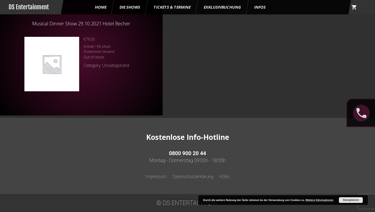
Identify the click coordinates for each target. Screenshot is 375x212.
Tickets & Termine (172, 7)
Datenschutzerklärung (193, 176)
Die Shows (130, 7)
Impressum (156, 176)
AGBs (224, 176)
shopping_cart (354, 7)
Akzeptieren (351, 200)
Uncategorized (115, 65)
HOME (100, 7)
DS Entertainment (29, 7)
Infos (260, 7)
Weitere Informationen (319, 200)
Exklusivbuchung (222, 7)
